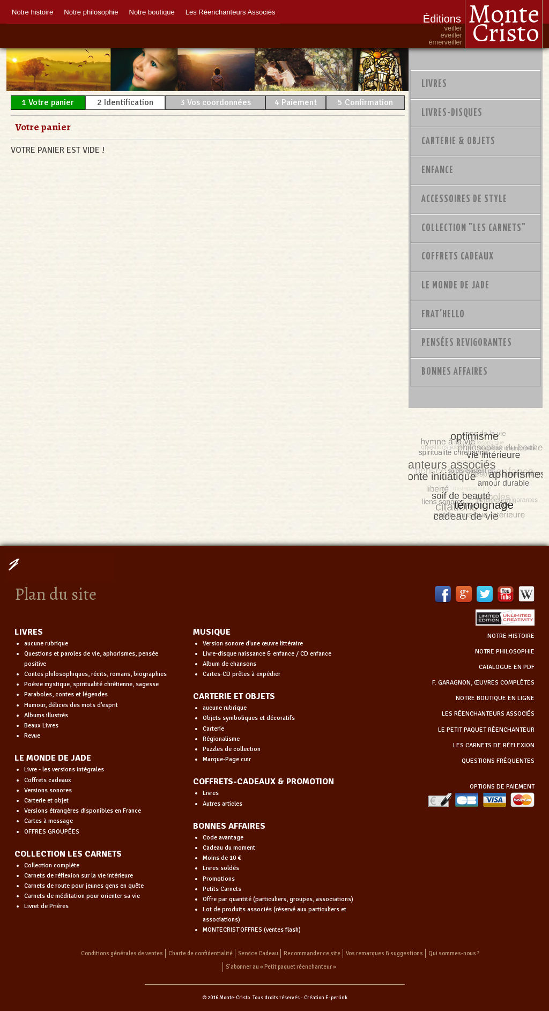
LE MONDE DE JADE (52, 758)
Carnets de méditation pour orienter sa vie (82, 896)
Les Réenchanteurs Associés (231, 12)
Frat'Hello (443, 314)
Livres (434, 84)
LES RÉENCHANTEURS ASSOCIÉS (488, 714)
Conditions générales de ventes (122, 953)
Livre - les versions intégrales (64, 769)
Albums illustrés (46, 715)
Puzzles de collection (232, 749)
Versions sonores (48, 790)
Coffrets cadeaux (47, 780)
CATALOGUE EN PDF (507, 667)
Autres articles (222, 804)
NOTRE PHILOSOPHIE (505, 652)
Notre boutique (152, 12)
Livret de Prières (46, 906)
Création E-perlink (325, 997)
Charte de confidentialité (200, 953)
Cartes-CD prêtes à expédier (241, 674)
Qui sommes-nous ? (454, 953)
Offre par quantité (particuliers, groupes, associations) (278, 899)
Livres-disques (452, 113)
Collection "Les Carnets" (473, 228)
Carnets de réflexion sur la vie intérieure (78, 876)
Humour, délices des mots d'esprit (71, 705)
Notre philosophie (91, 12)
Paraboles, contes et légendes (66, 694)
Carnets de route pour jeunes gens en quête (84, 886)
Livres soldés (221, 868)
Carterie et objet (46, 801)
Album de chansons (229, 664)
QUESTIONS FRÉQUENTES (498, 761)
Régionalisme (221, 739)
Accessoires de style (464, 199)
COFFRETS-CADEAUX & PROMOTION (263, 781)
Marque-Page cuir (227, 759)
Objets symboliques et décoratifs (249, 718)
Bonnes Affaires (454, 372)
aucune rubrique (46, 644)
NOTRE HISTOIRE (511, 636)
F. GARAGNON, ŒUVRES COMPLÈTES (483, 683)
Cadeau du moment (229, 848)
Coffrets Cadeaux (457, 257)
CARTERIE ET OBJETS (234, 696)
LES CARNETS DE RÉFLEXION (494, 745)
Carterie (213, 729)
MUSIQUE (212, 632)
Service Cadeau (258, 953)
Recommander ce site (312, 953)
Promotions (219, 879)
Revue (32, 736)
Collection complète (51, 865)
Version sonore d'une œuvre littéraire (253, 644)
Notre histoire (32, 12)
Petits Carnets (222, 889)
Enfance (437, 170)
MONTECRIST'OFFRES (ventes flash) (252, 930)
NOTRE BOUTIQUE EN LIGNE (495, 698)
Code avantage (223, 838)
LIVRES (28, 632)
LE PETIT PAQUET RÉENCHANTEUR (486, 730)
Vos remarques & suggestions (384, 953)
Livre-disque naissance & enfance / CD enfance (267, 654)
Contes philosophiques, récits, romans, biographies (95, 674)
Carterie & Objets (458, 141)
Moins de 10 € (222, 858)
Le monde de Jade (455, 286)
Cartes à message (48, 821)
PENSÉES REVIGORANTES (466, 343)
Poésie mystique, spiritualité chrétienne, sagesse (91, 684)
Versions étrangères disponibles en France (82, 811)
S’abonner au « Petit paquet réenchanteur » (281, 966)
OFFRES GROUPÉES (51, 832)
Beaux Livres (41, 726)
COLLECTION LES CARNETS (68, 854)
